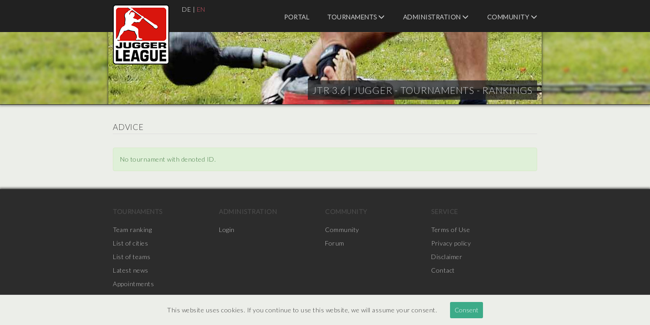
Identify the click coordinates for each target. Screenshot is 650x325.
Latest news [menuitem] (131, 270)
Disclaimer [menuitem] (446, 256)
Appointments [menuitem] (133, 284)
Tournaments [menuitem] (356, 17)
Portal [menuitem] (296, 17)
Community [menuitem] (512, 17)
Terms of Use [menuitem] (450, 229)
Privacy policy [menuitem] (451, 243)
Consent (466, 310)
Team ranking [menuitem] (132, 229)
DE (186, 9)
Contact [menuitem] (443, 270)
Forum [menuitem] (334, 243)
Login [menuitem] (227, 229)
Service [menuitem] (444, 211)
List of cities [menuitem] (130, 243)
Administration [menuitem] (436, 17)
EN (201, 9)
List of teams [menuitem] (132, 256)
